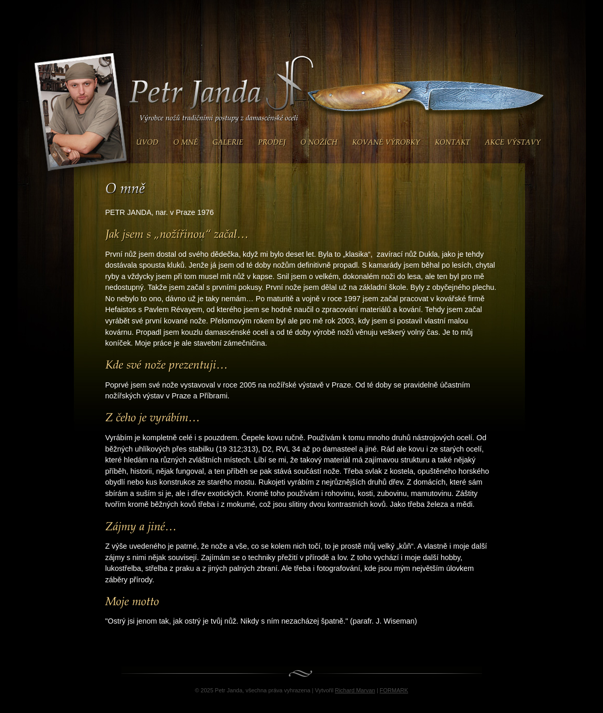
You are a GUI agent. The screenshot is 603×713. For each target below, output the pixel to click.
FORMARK (394, 690)
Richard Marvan (355, 690)
